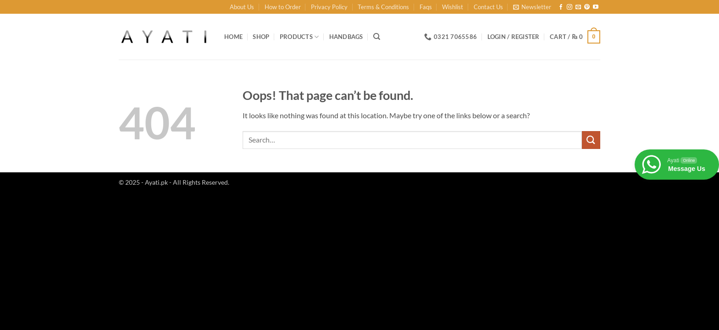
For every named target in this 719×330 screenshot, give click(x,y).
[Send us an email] (578, 7)
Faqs (426, 7)
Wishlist (452, 7)
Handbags (346, 36)
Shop (261, 36)
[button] (532, 7)
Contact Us (488, 7)
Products (299, 37)
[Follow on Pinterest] (587, 7)
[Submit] (591, 140)
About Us (242, 7)
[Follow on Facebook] (561, 7)
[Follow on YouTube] (595, 7)
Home (233, 36)
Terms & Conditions (383, 7)
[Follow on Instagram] (569, 7)
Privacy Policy (329, 7)
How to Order (283, 7)
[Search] (376, 36)
